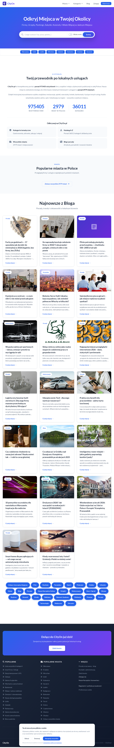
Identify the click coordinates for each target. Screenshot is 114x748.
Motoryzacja (76, 591)
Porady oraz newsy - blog (87, 666)
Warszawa (25, 52)
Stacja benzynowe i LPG (12, 673)
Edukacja (77, 597)
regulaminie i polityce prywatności (52, 742)
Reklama (47, 597)
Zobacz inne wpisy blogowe (17, 585)
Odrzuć (26, 738)
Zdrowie (71, 603)
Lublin (42, 52)
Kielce (44, 705)
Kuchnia (45, 585)
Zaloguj (96, 4)
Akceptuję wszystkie (51, 738)
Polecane (80, 585)
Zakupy (6, 677)
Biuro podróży (9, 719)
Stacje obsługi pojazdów (12, 698)
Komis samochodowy (11, 715)
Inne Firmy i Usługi (10, 670)
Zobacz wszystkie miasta (50, 719)
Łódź (34, 52)
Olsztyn (44, 715)
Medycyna (58, 603)
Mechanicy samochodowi (13, 684)
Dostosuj (37, 738)
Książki (63, 591)
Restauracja (8, 708)
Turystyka (57, 585)
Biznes (103, 591)
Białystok (45, 694)
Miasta (66, 4)
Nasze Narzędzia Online (46, 591)
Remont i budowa (62, 597)
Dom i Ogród (91, 591)
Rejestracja (106, 3)
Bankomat (7, 687)
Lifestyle (103, 585)
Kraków (79, 52)
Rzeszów (45, 698)
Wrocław (51, 52)
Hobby (91, 585)
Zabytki (6, 705)
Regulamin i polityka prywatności (90, 686)
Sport (69, 585)
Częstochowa (46, 708)
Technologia (44, 603)
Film (35, 585)
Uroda (36, 597)
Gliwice (44, 712)
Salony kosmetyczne (11, 712)
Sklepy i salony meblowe (12, 691)
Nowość (25, 597)
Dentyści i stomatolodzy (12, 694)
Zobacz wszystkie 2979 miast (57, 184)
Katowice (70, 52)
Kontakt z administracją (87, 670)
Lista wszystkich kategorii (13, 666)
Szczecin (89, 52)
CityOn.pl (108, 743)
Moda (10, 591)
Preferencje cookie (85, 690)
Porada (29, 591)
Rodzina (13, 597)
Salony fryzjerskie (10, 680)
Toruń (44, 701)
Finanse (89, 597)
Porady (100, 597)
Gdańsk (60, 52)
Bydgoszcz (45, 691)
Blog (88, 4)
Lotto (6, 701)
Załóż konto (57, 648)
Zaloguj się (82, 677)
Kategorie (78, 4)
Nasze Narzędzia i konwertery (89, 680)
